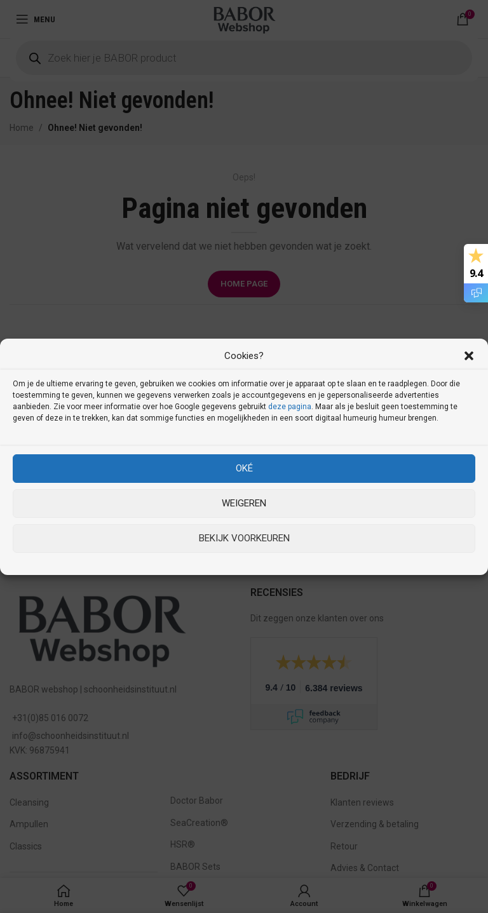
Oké (244, 468)
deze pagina (289, 406)
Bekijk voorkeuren (244, 538)
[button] (469, 355)
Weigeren (244, 503)
